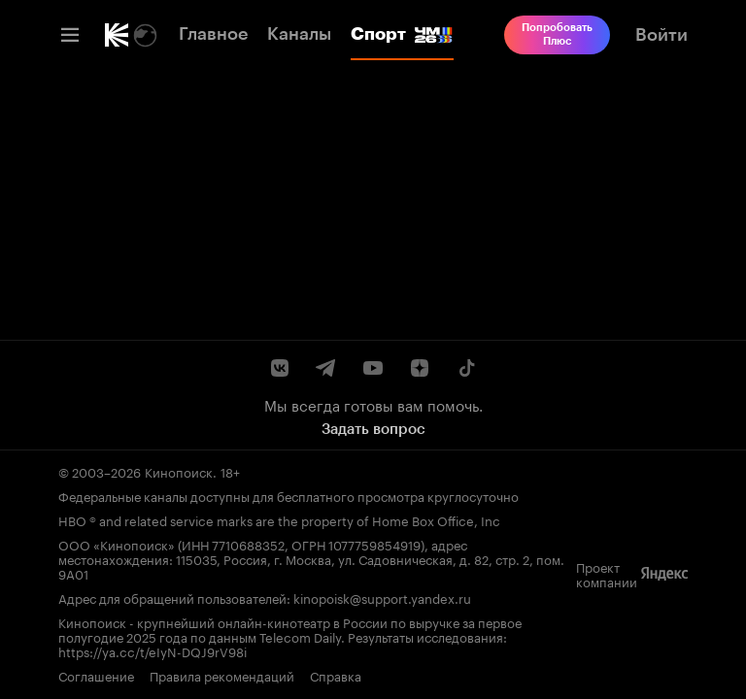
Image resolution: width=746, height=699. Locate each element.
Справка (335, 675)
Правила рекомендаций (222, 675)
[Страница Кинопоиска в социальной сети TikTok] (466, 368)
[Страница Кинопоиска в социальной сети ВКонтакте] (279, 368)
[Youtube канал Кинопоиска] (373, 368)
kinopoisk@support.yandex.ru (382, 597)
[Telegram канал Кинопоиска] (326, 368)
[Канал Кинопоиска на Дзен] (419, 368)
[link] (116, 35)
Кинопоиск (179, 471)
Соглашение (96, 675)
